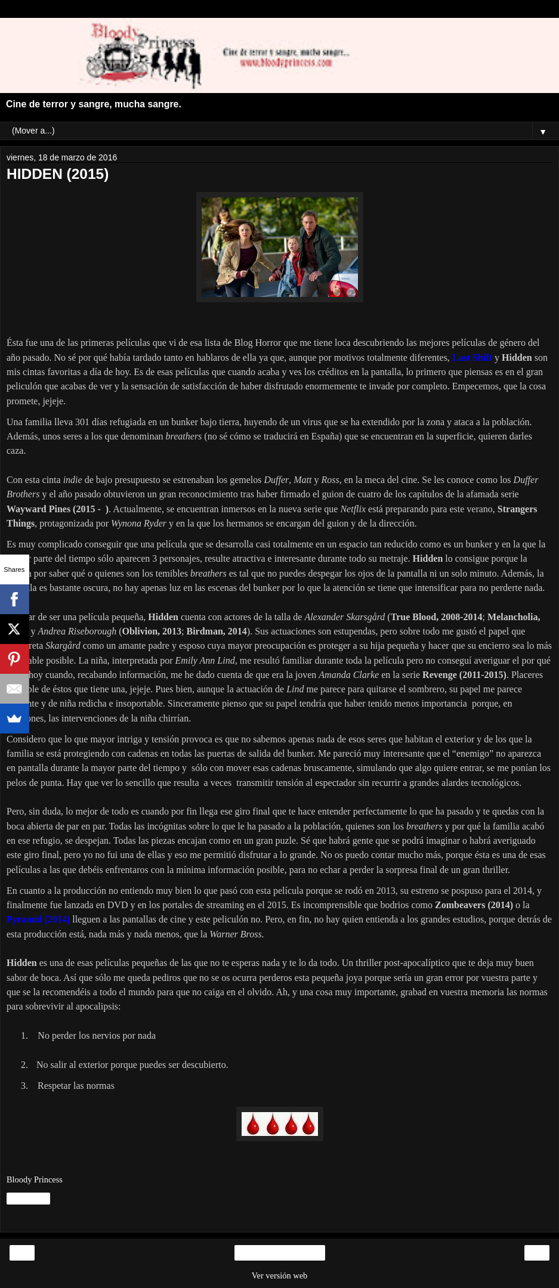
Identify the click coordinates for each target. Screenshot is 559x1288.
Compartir (28, 1198)
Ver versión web (280, 1275)
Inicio (279, 1253)
